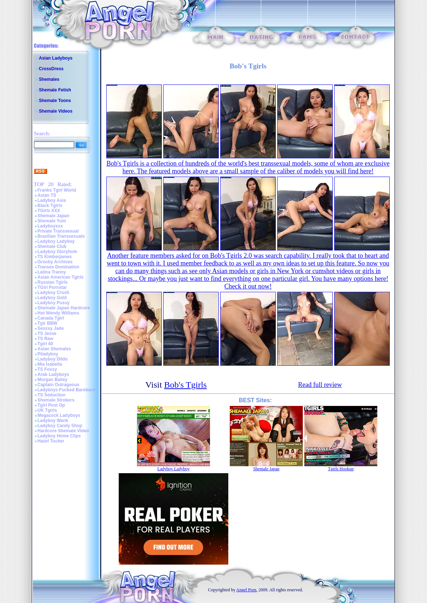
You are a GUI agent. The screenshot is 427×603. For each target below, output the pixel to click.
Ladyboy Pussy (54, 302)
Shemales (49, 79)
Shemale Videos (56, 111)
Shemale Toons (55, 100)
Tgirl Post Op (51, 405)
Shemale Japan (53, 215)
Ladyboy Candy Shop (60, 425)
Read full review (320, 384)
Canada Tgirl (51, 318)
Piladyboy (48, 354)
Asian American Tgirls (61, 277)
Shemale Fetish (55, 90)
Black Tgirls (50, 205)
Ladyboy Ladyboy (56, 241)
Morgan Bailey (53, 379)
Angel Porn (246, 589)
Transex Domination (59, 267)
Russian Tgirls (53, 282)
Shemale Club (52, 246)
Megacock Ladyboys (59, 415)
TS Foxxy (47, 369)
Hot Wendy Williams (58, 313)
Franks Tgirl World (57, 190)
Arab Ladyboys (53, 374)
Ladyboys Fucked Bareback (67, 389)
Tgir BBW (48, 323)
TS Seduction (52, 394)
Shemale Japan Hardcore (64, 307)
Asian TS (47, 195)
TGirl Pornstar (52, 287)
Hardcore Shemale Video (63, 430)
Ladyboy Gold (52, 297)
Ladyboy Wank (53, 420)
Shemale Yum (52, 220)
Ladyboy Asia (52, 200)
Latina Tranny (52, 272)
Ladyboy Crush (53, 292)
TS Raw (45, 338)
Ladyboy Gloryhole (57, 251)
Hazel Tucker (51, 441)
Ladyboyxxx (50, 226)
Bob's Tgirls (185, 384)
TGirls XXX (49, 210)
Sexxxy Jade (51, 328)
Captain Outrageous (59, 384)
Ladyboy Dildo (53, 359)
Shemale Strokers (56, 400)
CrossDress (51, 68)
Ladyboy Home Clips (59, 435)
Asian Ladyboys (56, 58)
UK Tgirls (47, 410)
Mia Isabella (50, 364)
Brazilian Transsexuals (61, 236)
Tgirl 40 (45, 343)
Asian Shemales (54, 348)
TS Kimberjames (55, 256)
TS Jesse (47, 333)
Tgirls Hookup (341, 468)
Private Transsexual (58, 231)
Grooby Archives (55, 261)
